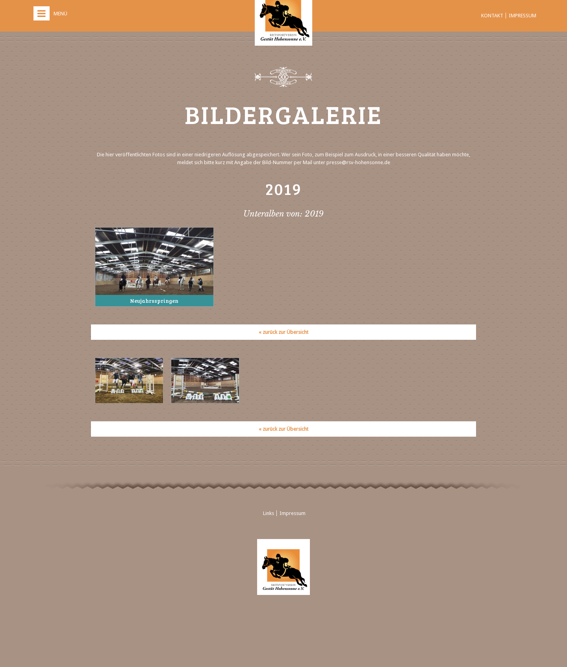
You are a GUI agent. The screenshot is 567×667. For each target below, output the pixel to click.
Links (268, 513)
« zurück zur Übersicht (283, 332)
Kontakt (492, 16)
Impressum (522, 16)
